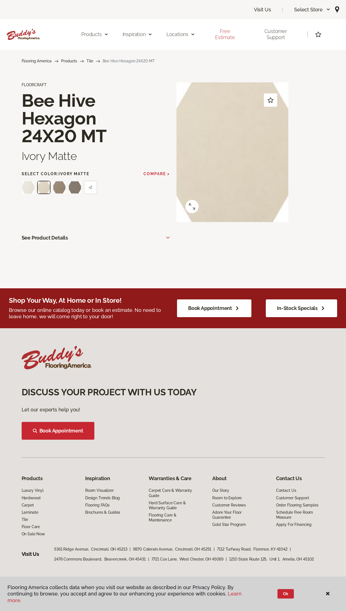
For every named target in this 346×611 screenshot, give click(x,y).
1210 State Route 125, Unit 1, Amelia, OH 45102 (271, 559)
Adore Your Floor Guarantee (227, 515)
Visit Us (262, 9)
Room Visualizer (99, 490)
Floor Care (31, 527)
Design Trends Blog (102, 498)
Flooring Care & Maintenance (162, 517)
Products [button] (94, 34)
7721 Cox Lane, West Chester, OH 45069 (187, 559)
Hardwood (31, 498)
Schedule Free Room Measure (294, 515)
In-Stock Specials (301, 308)
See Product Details (45, 238)
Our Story (220, 490)
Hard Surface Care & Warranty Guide (167, 505)
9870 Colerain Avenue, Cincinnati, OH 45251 (172, 549)
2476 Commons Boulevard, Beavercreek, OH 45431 (100, 559)
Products (69, 61)
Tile (90, 61)
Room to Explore (227, 498)
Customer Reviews (229, 505)
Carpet (28, 505)
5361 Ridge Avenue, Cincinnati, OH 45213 (90, 549)
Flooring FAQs (97, 505)
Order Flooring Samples (297, 505)
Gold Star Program (229, 524)
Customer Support (275, 34)
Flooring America (37, 61)
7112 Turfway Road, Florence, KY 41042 (252, 549)
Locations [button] (180, 34)
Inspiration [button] (137, 34)
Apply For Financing (294, 524)
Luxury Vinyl (33, 490)
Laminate (30, 512)
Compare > (156, 174)
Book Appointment (214, 308)
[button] (312, 9)
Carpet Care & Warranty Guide (170, 493)
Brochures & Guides (102, 512)
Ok (285, 594)
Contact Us (286, 490)
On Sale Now (33, 534)
